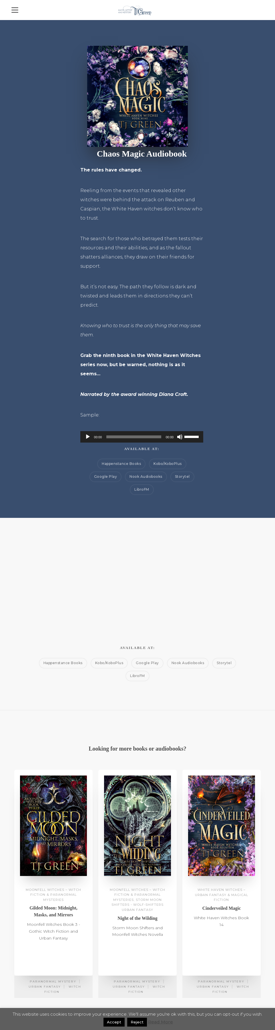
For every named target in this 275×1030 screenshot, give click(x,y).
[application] (141, 437)
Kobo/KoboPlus (168, 463)
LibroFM (141, 489)
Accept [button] (114, 1022)
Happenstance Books (121, 463)
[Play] (88, 437)
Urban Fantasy (45, 986)
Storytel (182, 476)
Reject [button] (137, 1022)
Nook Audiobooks (145, 476)
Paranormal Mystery (53, 981)
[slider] (133, 436)
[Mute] (180, 437)
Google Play (105, 476)
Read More (160, 1022)
